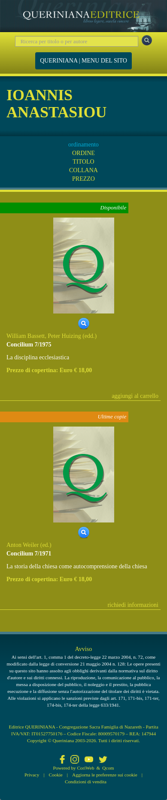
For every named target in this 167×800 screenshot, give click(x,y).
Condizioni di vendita (85, 781)
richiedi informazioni (132, 605)
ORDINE (83, 153)
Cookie (56, 774)
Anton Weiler (22, 545)
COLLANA (83, 170)
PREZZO (83, 179)
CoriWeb (85, 767)
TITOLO (83, 161)
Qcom (108, 767)
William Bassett (25, 336)
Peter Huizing (64, 336)
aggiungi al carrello (135, 396)
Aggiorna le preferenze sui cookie (104, 774)
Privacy (31, 774)
